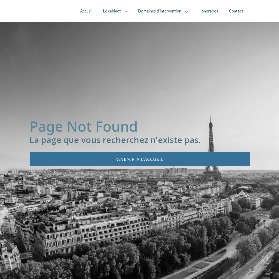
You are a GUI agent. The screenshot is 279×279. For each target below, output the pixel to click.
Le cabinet (115, 11)
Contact (236, 11)
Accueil (86, 11)
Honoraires (208, 11)
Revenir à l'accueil (139, 159)
